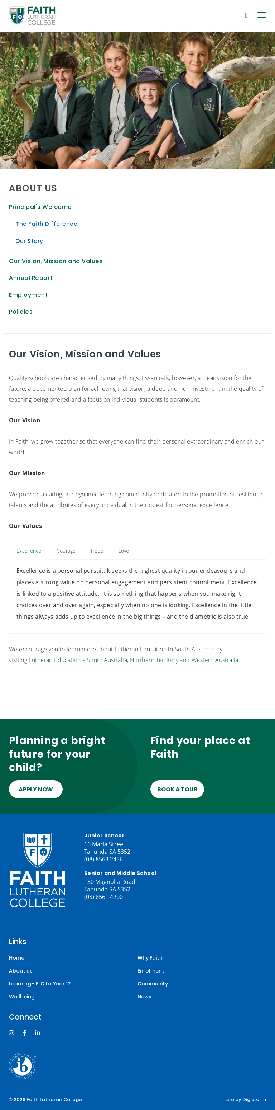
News (144, 997)
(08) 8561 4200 (103, 896)
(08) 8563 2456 (103, 859)
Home (16, 958)
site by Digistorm (245, 1100)
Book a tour (177, 790)
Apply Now (36, 790)
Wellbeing (22, 997)
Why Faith (150, 958)
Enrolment (151, 971)
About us (21, 971)
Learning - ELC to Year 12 (40, 984)
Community (153, 984)
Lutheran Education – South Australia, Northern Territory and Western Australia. (134, 660)
